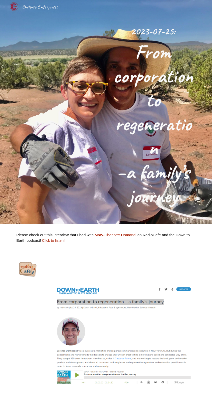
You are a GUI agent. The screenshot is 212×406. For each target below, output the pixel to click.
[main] (153, 112)
